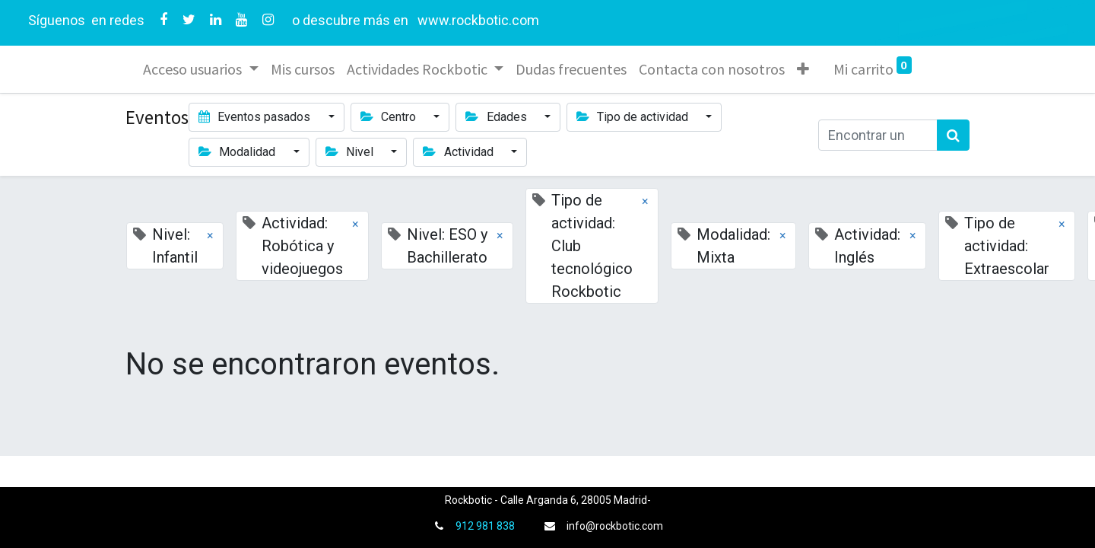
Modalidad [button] (238, 152)
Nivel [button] (350, 152)
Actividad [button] (459, 152)
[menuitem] (303, 69)
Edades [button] (497, 117)
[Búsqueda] (953, 135)
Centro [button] (389, 117)
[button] (803, 69)
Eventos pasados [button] (255, 117)
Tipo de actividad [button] (633, 117)
